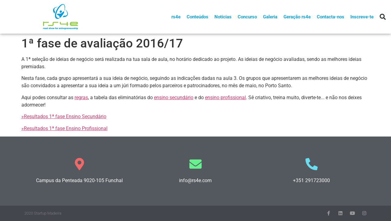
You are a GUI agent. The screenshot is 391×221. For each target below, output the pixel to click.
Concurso (247, 17)
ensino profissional (225, 97)
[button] (383, 17)
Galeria (270, 17)
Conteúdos (197, 17)
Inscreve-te (362, 17)
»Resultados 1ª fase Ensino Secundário (63, 116)
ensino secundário (173, 97)
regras (81, 97)
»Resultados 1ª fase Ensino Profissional (64, 128)
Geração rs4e (297, 17)
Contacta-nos (330, 17)
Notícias (223, 17)
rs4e (176, 17)
